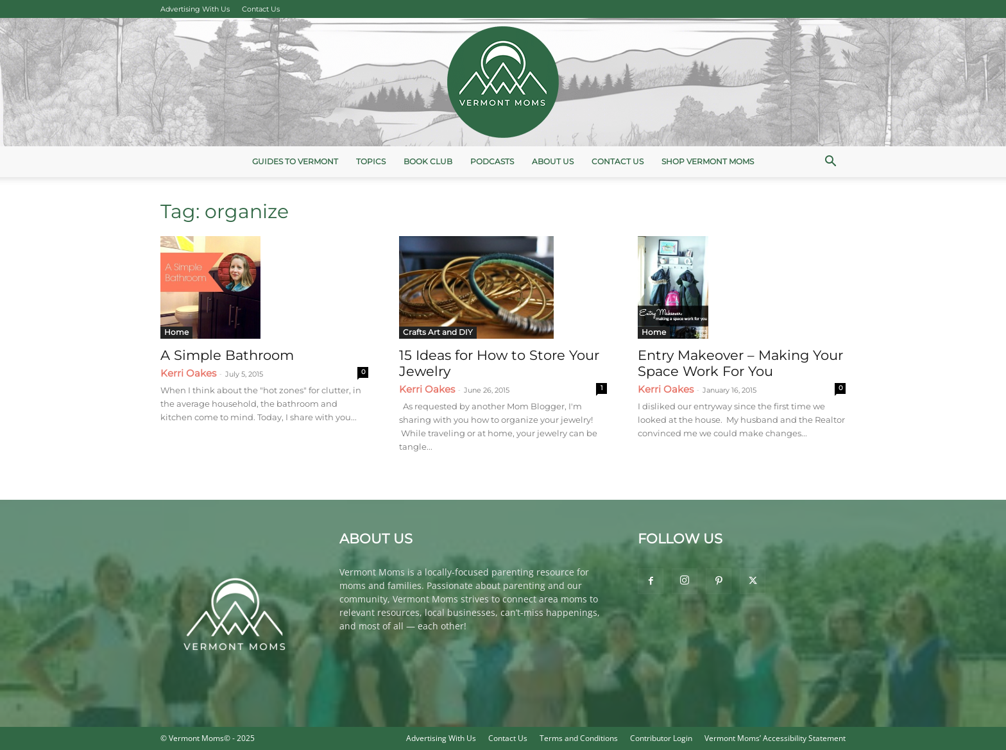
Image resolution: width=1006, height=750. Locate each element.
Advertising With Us (195, 8)
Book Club (428, 161)
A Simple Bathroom (227, 355)
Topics (371, 161)
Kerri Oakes (188, 373)
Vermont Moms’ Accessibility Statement (775, 738)
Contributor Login (661, 738)
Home (176, 332)
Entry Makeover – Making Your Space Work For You (740, 363)
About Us (553, 161)
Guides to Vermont (295, 161)
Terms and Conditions (579, 738)
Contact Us (261, 8)
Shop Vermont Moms (707, 161)
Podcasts (492, 161)
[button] (830, 163)
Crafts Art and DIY (438, 332)
